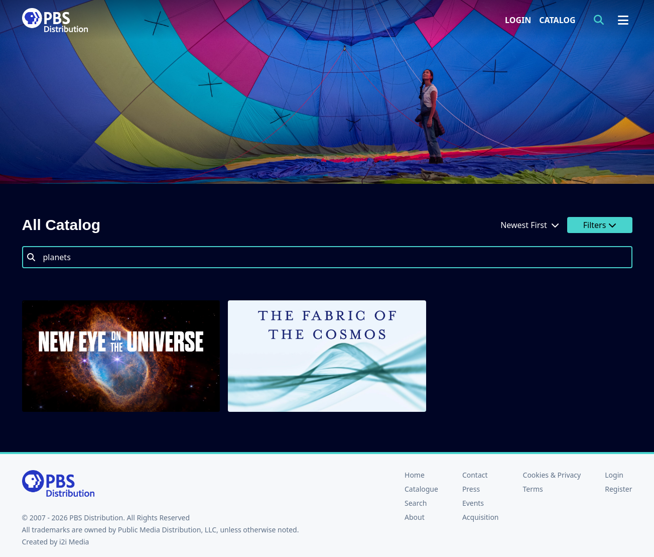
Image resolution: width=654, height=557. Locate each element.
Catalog (557, 20)
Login (518, 20)
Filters (599, 225)
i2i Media (74, 541)
